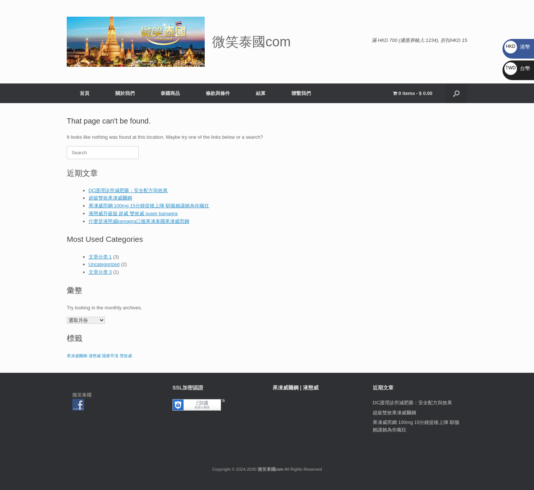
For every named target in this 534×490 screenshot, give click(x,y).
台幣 (517, 68)
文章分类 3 (100, 272)
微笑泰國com (271, 469)
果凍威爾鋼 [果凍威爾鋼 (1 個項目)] (77, 355)
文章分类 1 (100, 257)
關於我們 (125, 93)
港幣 (517, 47)
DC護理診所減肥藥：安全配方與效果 (128, 190)
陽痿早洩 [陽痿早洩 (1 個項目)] (110, 355)
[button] (456, 93)
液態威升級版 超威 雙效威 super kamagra (133, 213)
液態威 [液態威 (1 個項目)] (95, 355)
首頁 (84, 93)
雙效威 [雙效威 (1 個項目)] (126, 355)
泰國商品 (170, 93)
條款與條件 (218, 93)
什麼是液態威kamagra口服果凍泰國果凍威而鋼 (139, 221)
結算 (261, 93)
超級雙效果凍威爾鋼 (110, 198)
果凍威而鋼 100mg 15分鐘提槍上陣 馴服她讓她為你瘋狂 (149, 205)
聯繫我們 (301, 93)
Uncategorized (104, 264)
